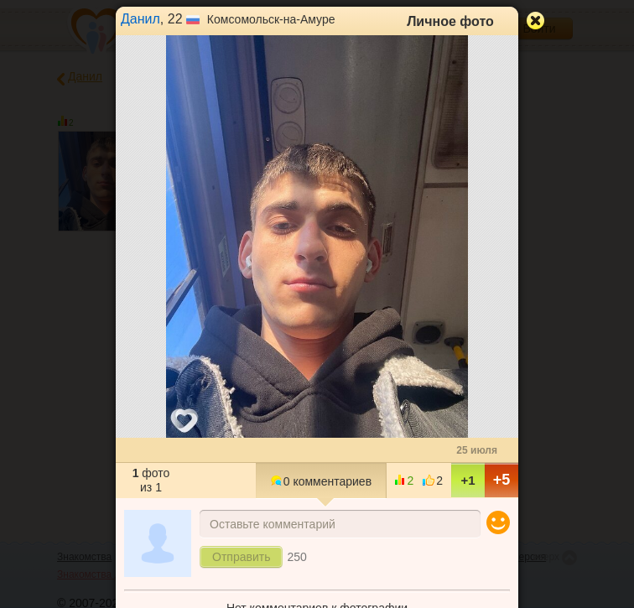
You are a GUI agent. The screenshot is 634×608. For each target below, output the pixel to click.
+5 (502, 479)
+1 (467, 480)
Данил (140, 19)
